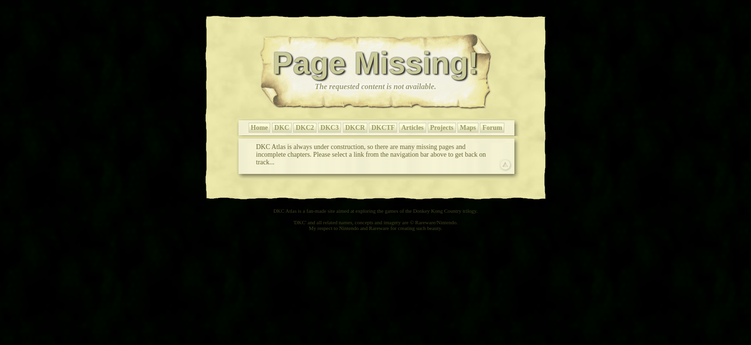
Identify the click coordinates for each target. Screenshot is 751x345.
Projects (442, 127)
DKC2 (305, 127)
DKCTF (383, 127)
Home (259, 127)
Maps (468, 127)
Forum (492, 127)
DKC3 (329, 127)
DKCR (355, 127)
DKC (281, 127)
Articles (412, 127)
